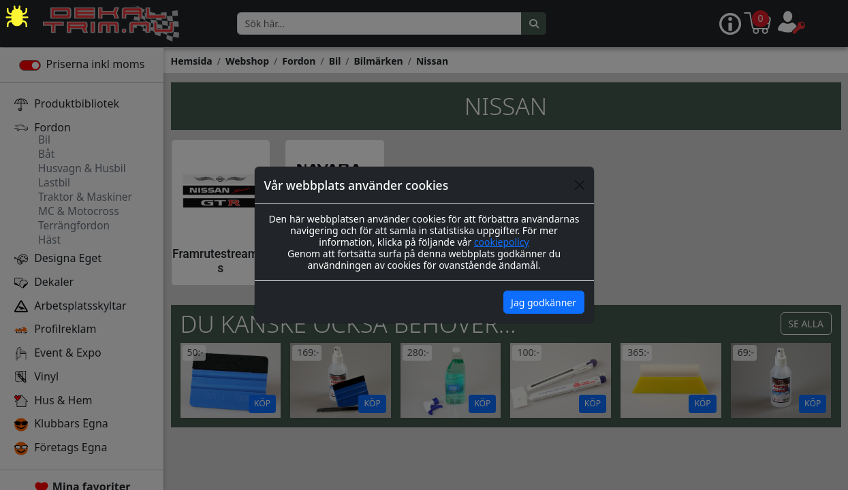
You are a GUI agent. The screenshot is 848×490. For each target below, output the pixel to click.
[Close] (579, 185)
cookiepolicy (501, 241)
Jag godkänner (543, 302)
